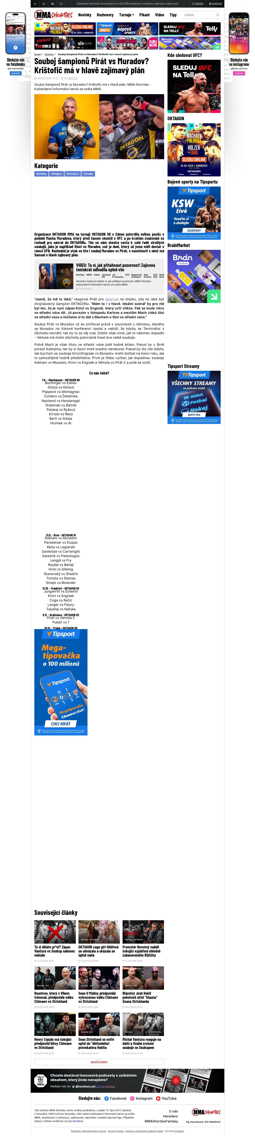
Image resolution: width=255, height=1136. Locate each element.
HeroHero (170, 1116)
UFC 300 (155, 276)
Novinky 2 (73, 174)
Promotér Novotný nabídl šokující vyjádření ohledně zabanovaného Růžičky (141, 951)
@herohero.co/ (93, 1086)
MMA (89, 275)
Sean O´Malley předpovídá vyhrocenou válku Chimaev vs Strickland (98, 998)
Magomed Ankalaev (136, 276)
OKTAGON (94, 940)
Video (159, 15)
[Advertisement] (99, 205)
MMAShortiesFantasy (161, 1121)
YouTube (166, 1099)
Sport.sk (111, 299)
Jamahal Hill (106, 276)
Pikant (144, 15)
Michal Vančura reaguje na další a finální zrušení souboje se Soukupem (142, 1044)
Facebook (115, 1099)
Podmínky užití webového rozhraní (88, 1131)
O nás (173, 1111)
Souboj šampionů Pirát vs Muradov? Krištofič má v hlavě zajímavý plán (98, 55)
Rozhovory (105, 15)
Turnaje (126, 15)
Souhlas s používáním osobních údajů (144, 1131)
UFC (127, 275)
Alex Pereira (147, 276)
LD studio (179, 1131)
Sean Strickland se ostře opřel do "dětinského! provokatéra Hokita (96, 1044)
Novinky (84, 15)
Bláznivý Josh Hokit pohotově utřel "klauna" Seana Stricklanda (140, 998)
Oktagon (56, 174)
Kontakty (78, 1121)
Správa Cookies (116, 1131)
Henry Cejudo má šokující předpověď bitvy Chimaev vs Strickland (53, 1044)
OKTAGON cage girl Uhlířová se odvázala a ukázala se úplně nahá (98, 951)
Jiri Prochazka (117, 276)
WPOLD (73, 78)
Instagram (141, 1099)
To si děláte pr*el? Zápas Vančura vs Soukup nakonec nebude (54, 951)
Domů (37, 55)
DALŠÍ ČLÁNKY (99, 1062)
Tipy (173, 15)
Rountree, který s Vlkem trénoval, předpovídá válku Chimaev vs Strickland (53, 998)
